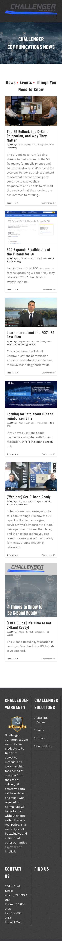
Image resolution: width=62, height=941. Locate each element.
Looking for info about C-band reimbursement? (30, 416)
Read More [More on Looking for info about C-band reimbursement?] (11, 454)
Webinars (22, 504)
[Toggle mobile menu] (55, 17)
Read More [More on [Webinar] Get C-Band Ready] (11, 555)
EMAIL (18, 922)
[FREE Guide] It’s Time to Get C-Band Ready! (29, 625)
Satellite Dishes (42, 720)
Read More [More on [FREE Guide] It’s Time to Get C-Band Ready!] (11, 659)
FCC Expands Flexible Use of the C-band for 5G (28, 251)
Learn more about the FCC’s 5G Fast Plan (30, 334)
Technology (12, 148)
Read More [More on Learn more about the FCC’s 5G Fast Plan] (11, 373)
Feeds (40, 730)
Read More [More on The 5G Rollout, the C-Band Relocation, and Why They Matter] (11, 203)
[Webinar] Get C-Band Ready (29, 496)
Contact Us (43, 746)
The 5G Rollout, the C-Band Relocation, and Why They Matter (27, 136)
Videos (32, 344)
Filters (40, 738)
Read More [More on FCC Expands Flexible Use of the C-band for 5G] (11, 290)
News (51, 145)
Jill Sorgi (13, 145)
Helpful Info (12, 344)
